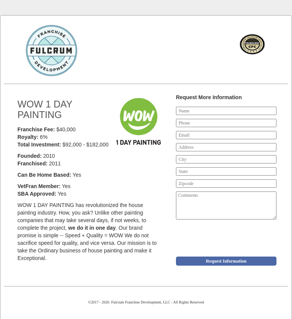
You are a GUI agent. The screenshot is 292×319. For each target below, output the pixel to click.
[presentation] (233, 238)
